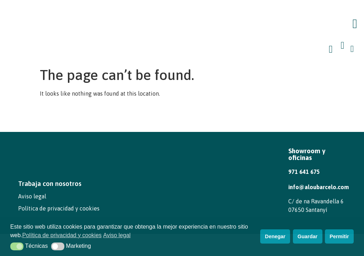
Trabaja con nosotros (49, 183)
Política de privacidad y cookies (59, 208)
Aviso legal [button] (116, 235)
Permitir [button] (339, 236)
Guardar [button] (307, 236)
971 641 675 (304, 172)
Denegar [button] (275, 236)
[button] (354, 23)
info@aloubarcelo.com (318, 187)
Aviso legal (32, 196)
